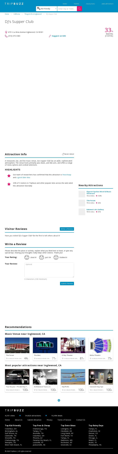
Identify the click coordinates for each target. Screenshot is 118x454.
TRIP (14, 3)
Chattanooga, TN (12, 440)
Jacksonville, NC (39, 445)
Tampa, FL (37, 431)
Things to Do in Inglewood (33, 14)
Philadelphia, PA (95, 445)
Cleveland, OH (66, 431)
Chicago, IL (93, 438)
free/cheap (66, 175)
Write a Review (67, 229)
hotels (76, 4)
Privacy (49, 420)
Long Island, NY (67, 433)
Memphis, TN (10, 442)
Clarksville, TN (10, 436)
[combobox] (46, 8)
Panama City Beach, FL (42, 440)
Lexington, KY (66, 429)
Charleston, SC (94, 431)
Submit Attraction (34, 420)
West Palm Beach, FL (13, 445)
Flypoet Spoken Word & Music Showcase (99, 192)
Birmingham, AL (11, 431)
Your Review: (11, 264)
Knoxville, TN (10, 438)
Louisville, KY (38, 442)
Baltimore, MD (67, 440)
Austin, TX (93, 442)
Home (7, 14)
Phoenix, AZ (38, 438)
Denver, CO (93, 433)
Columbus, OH (10, 429)
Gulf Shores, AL (11, 433)
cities (65, 4)
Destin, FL (93, 436)
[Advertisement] (59, 56)
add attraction (107, 4)
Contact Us (80, 420)
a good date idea (23, 177)
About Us (18, 420)
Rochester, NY (66, 442)
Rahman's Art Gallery (95, 209)
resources (90, 4)
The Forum (91, 201)
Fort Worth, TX (67, 436)
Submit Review (67, 283)
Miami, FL (93, 440)
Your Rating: (11, 257)
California (17, 14)
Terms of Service (64, 420)
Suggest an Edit (59, 36)
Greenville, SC (66, 445)
